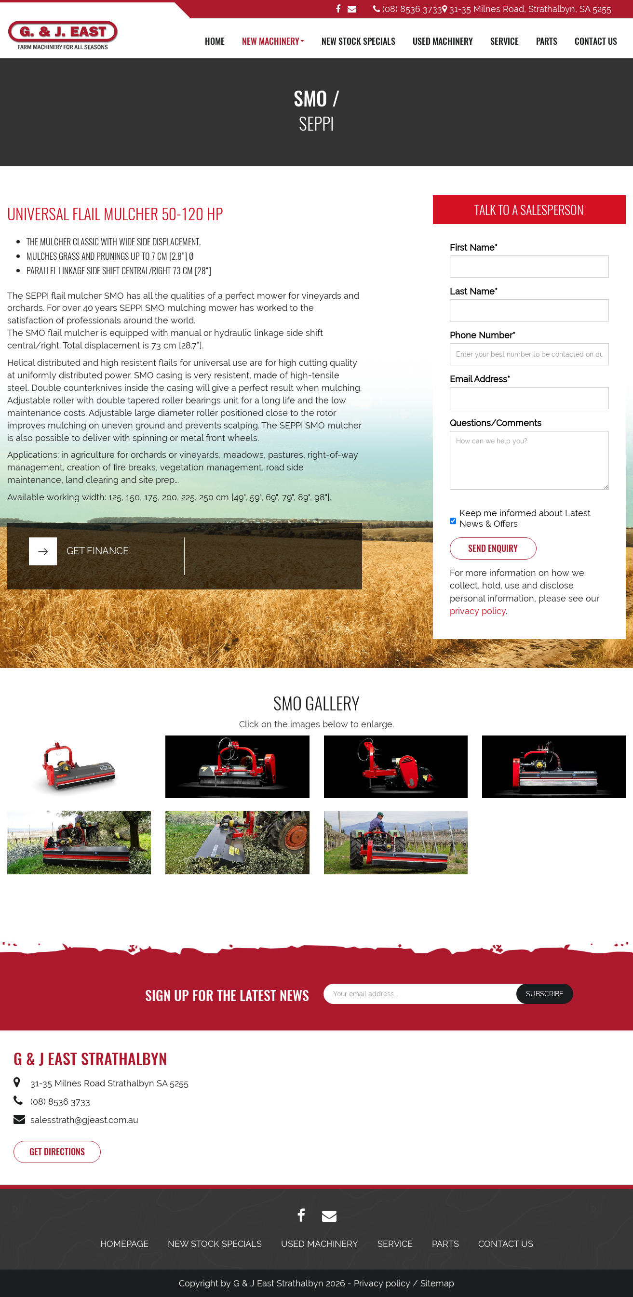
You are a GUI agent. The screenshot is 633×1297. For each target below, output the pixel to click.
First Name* (474, 247)
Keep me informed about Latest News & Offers (520, 518)
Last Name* (474, 291)
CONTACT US (596, 41)
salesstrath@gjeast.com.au (75, 1120)
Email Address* (480, 379)
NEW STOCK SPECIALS (358, 41)
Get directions (57, 1151)
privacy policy (478, 611)
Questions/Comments (495, 423)
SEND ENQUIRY (493, 548)
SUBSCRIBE (545, 994)
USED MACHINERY (443, 41)
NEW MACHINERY (273, 41)
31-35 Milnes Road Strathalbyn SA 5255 (101, 1083)
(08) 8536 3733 (407, 9)
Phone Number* (482, 335)
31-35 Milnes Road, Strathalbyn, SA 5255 (526, 9)
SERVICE (504, 41)
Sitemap (437, 1283)
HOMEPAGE (124, 1244)
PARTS (546, 41)
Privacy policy (382, 1283)
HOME (215, 41)
